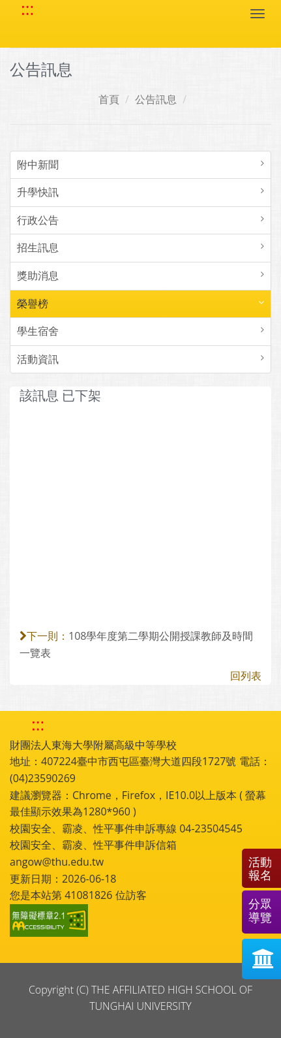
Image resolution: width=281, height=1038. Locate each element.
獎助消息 (38, 275)
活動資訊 (38, 359)
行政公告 (38, 220)
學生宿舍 (38, 331)
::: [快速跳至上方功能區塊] (27, 9)
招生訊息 (38, 247)
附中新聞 (38, 164)
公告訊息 (156, 99)
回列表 (245, 675)
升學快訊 (38, 192)
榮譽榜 (32, 303)
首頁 (108, 99)
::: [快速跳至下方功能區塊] (37, 724)
